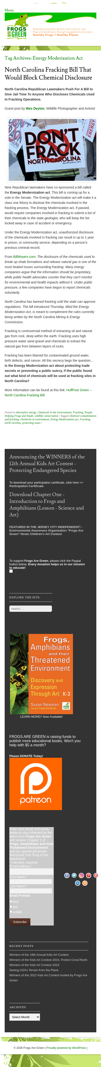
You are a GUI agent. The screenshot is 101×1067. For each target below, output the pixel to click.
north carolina (13, 422)
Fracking (78, 412)
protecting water (31, 422)
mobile (17, 912)
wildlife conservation (46, 415)
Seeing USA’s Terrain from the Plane (33, 970)
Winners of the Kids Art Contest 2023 (34, 965)
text (15, 907)
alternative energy (26, 412)
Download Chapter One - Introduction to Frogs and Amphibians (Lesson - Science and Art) (46, 504)
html (15, 902)
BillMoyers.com (24, 257)
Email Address (20, 866)
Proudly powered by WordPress (66, 1048)
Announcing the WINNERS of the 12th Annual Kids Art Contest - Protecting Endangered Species (47, 464)
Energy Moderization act (64, 419)
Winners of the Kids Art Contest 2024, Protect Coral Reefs (48, 960)
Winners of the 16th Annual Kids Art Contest (39, 954)
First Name (18, 877)
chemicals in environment (34, 419)
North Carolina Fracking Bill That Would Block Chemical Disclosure (48, 74)
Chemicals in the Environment (55, 412)
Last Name (18, 886)
